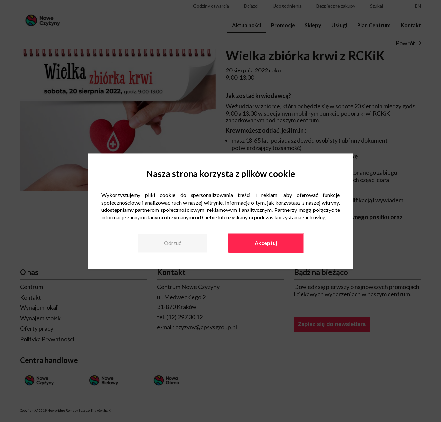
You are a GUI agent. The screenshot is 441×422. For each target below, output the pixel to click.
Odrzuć (172, 243)
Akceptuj (266, 243)
